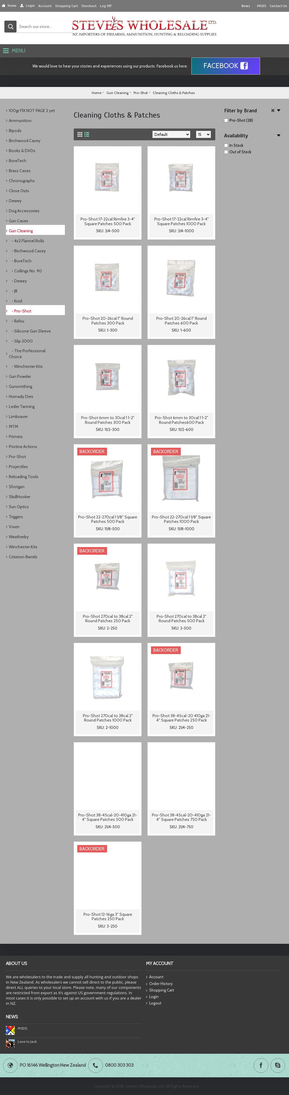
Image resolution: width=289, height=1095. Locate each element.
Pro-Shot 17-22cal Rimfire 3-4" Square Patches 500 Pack (108, 221)
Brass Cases (20, 170)
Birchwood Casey (24, 140)
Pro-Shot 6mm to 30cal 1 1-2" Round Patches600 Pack (181, 420)
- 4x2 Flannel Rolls (26, 240)
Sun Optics (19, 506)
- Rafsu (16, 321)
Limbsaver (18, 416)
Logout (153, 1003)
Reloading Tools (23, 476)
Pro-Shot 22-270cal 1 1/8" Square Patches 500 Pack (107, 519)
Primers (16, 436)
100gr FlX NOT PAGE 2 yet (32, 110)
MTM (13, 426)
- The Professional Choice (27, 353)
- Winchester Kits (26, 366)
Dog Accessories (24, 210)
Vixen (14, 526)
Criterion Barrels (23, 556)
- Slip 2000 (21, 341)
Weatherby (19, 536)
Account (154, 977)
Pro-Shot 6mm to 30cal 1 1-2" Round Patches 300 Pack (107, 420)
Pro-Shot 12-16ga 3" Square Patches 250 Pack (107, 916)
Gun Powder (20, 376)
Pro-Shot (17, 456)
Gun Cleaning (21, 230)
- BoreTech (20, 261)
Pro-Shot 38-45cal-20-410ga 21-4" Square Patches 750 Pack (181, 817)
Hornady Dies (21, 396)
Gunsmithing (20, 386)
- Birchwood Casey (27, 250)
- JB (13, 291)
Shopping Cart (160, 990)
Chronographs (22, 180)
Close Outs (19, 190)
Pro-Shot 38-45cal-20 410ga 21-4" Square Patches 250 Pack (181, 718)
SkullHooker (19, 496)
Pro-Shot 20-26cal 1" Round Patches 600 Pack (181, 320)
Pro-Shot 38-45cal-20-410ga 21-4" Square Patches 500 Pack (107, 817)
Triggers (16, 516)
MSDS (22, 1028)
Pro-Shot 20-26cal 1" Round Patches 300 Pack (108, 320)
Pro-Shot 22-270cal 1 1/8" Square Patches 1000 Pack (181, 519)
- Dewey (18, 281)
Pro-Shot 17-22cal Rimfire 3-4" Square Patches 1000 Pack (181, 221)
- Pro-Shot (20, 311)
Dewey (15, 200)
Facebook (225, 66)
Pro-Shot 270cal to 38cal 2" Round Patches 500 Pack (181, 618)
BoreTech (17, 160)
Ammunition (20, 120)
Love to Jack (27, 1041)
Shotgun (16, 486)
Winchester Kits (23, 546)
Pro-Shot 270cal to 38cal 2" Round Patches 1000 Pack (108, 718)
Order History (159, 984)
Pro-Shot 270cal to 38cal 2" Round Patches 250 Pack (108, 618)
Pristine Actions (23, 446)
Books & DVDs (22, 150)
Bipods (15, 130)
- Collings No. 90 (25, 271)
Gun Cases (18, 220)
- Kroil (15, 301)
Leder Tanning (22, 406)
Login (152, 997)
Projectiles (18, 466)
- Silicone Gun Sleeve (30, 331)
